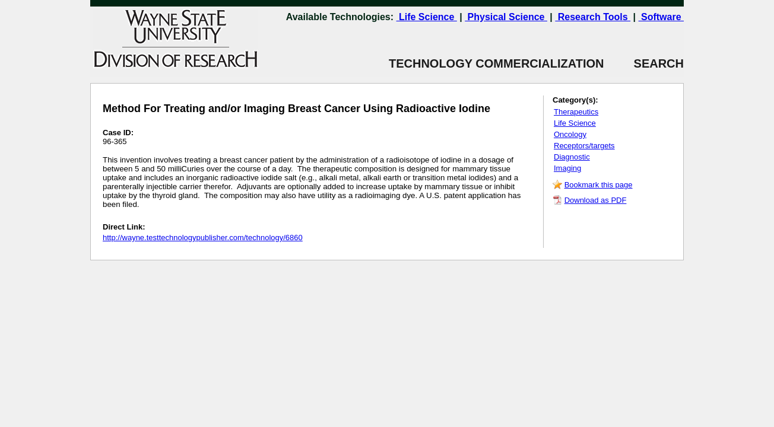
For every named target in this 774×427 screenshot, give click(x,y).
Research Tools (592, 17)
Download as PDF (595, 200)
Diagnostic (572, 156)
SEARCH (644, 63)
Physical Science (506, 17)
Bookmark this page (598, 184)
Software (661, 17)
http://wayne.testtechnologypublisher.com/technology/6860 (203, 237)
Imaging (567, 168)
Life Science (426, 17)
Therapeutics (576, 111)
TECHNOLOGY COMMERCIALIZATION (496, 63)
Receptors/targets (584, 145)
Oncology (570, 134)
